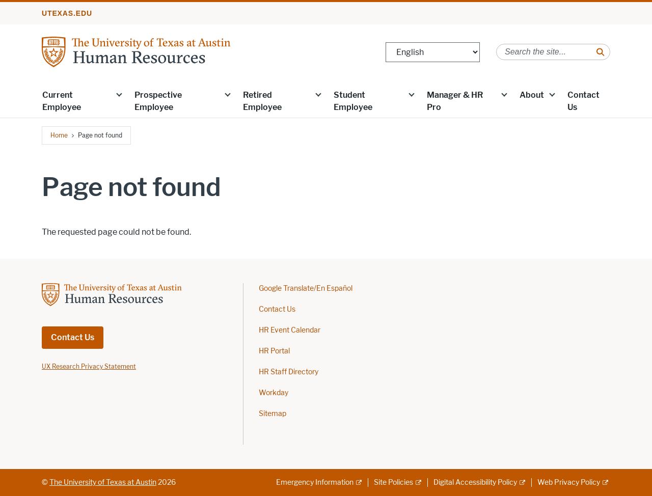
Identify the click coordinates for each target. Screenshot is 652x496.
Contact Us (583, 101)
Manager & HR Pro (455, 101)
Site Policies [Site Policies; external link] (393, 482)
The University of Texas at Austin (102, 482)
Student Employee (353, 101)
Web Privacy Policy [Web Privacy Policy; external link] (568, 482)
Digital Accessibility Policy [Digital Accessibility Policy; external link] (475, 482)
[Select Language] (433, 52)
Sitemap (272, 413)
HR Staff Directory (288, 372)
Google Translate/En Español (305, 288)
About (532, 95)
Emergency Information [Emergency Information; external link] (315, 482)
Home (59, 135)
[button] (119, 94)
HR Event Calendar (289, 330)
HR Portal (274, 351)
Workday (273, 393)
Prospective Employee (158, 101)
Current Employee (61, 101)
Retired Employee (262, 101)
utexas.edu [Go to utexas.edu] (67, 13)
